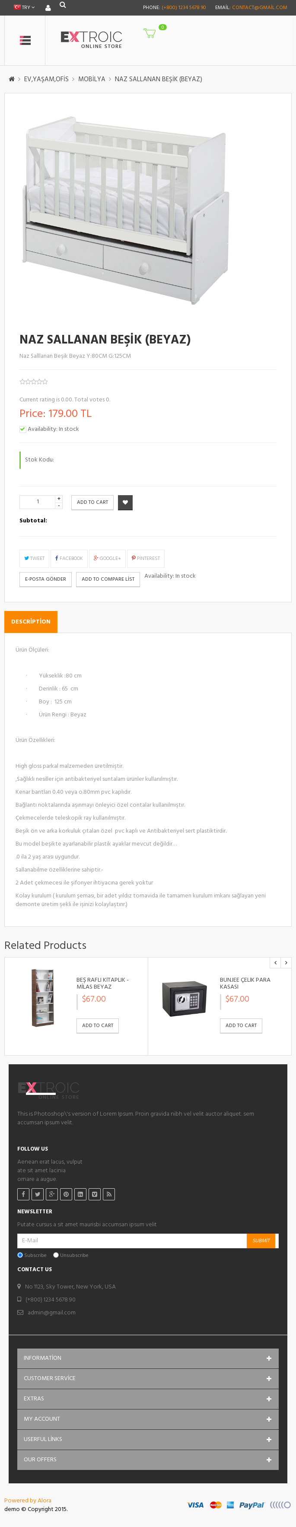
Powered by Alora (27, 1501)
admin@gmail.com (52, 1313)
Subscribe (35, 1256)
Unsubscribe (74, 1256)
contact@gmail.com (259, 7)
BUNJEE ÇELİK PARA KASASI (245, 983)
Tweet (34, 558)
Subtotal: (33, 521)
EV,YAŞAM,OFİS (46, 79)
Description (31, 622)
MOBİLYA (91, 79)
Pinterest (146, 558)
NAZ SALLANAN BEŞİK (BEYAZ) (158, 79)
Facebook (69, 558)
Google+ (107, 558)
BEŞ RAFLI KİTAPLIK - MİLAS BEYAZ (102, 983)
